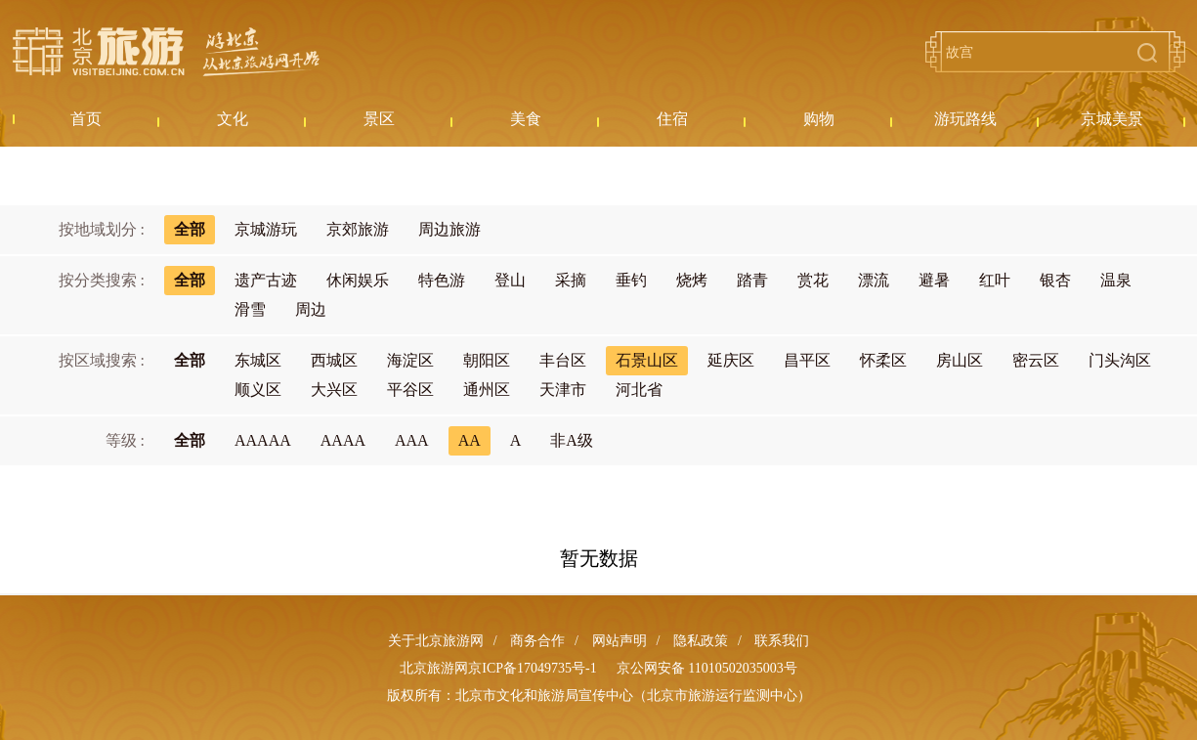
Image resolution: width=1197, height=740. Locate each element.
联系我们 (781, 640)
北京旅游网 (166, 51)
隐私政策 (700, 640)
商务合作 (537, 640)
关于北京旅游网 (436, 640)
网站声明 (619, 640)
